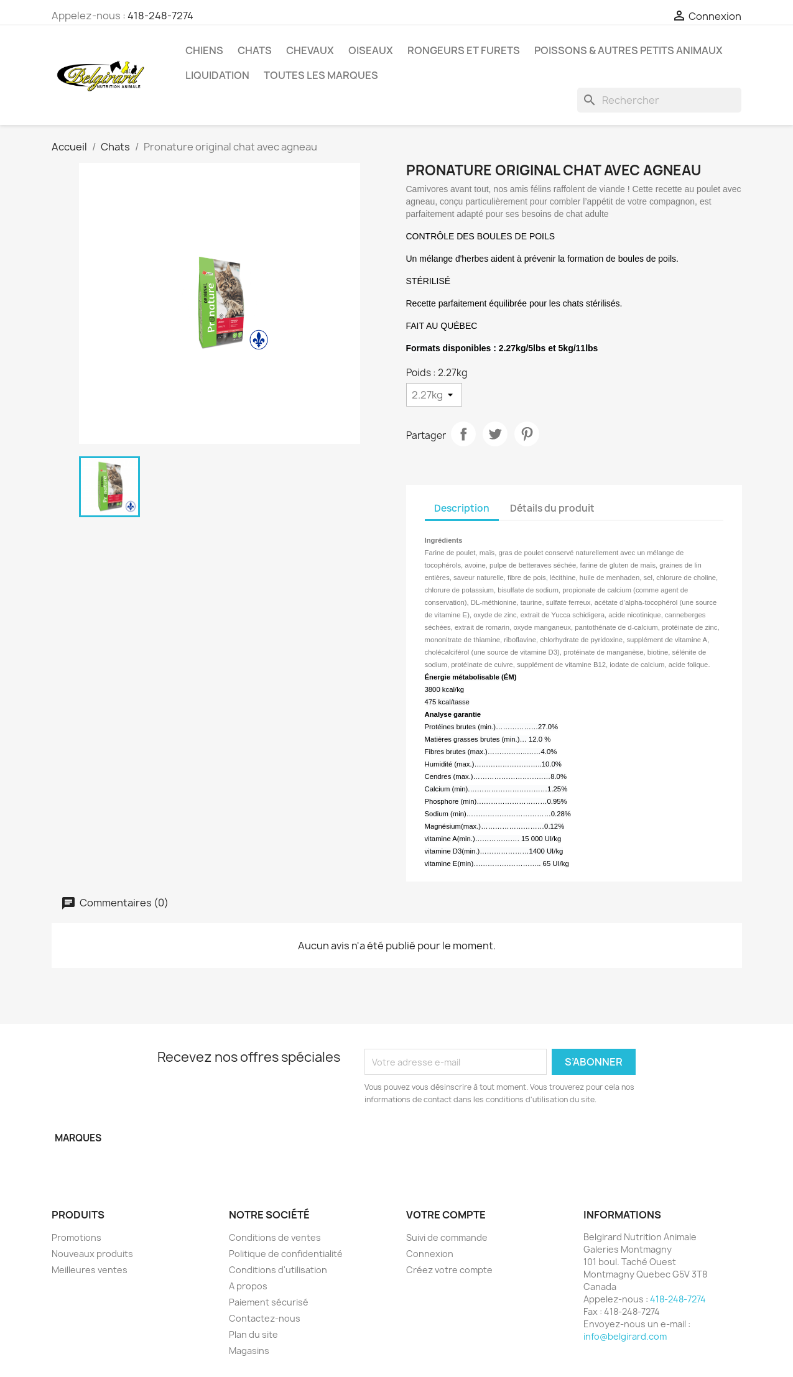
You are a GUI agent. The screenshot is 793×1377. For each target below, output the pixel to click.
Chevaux (310, 50)
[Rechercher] (659, 100)
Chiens (204, 50)
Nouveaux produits (92, 1254)
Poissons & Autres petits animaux (628, 50)
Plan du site (253, 1334)
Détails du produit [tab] (552, 508)
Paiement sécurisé (268, 1302)
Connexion (429, 1254)
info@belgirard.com (625, 1336)
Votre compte (446, 1215)
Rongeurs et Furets (463, 50)
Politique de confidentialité (286, 1254)
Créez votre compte (449, 1270)
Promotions (76, 1237)
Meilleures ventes (90, 1270)
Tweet (495, 433)
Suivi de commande (447, 1237)
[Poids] (434, 395)
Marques (78, 1137)
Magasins (249, 1350)
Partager (463, 433)
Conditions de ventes (275, 1237)
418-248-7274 (160, 15)
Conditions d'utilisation (278, 1270)
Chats (255, 50)
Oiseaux (370, 50)
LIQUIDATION (217, 75)
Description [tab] (461, 508)
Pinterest (526, 433)
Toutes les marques (321, 75)
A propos (248, 1286)
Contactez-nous (264, 1318)
